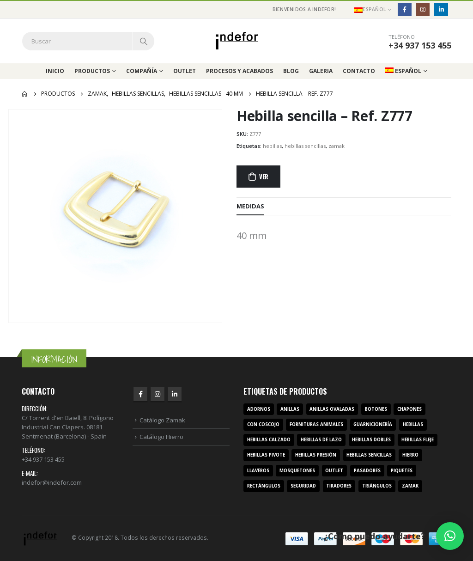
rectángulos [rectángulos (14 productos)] (263, 486)
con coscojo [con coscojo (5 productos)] (263, 424)
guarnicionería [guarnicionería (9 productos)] (372, 424)
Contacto (359, 71)
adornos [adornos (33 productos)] (258, 409)
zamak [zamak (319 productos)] (410, 486)
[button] (450, 536)
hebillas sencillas (305, 145)
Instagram (157, 394)
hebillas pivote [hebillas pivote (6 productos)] (266, 455)
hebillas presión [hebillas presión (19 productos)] (315, 455)
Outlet (184, 71)
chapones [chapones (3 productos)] (409, 409)
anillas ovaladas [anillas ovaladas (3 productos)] (331, 409)
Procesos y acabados (239, 71)
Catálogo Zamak (162, 420)
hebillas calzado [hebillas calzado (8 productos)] (269, 440)
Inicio (55, 71)
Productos (92, 71)
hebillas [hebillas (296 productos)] (413, 424)
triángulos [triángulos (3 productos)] (377, 486)
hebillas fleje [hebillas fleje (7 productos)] (417, 440)
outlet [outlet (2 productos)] (334, 471)
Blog (291, 71)
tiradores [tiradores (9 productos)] (339, 486)
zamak (336, 145)
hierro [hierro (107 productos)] (410, 455)
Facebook (140, 394)
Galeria (321, 71)
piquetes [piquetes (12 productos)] (401, 471)
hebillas (272, 145)
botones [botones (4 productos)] (376, 409)
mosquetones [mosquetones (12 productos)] (297, 471)
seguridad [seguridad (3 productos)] (303, 486)
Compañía (141, 71)
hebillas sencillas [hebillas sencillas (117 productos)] (369, 455)
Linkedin (175, 394)
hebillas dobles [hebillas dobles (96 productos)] (371, 440)
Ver (263, 176)
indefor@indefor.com (52, 482)
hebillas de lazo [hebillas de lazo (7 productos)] (321, 440)
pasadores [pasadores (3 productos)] (367, 471)
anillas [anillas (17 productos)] (289, 409)
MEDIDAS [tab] (250, 206)
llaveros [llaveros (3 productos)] (258, 471)
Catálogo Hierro (161, 437)
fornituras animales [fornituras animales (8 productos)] (316, 424)
